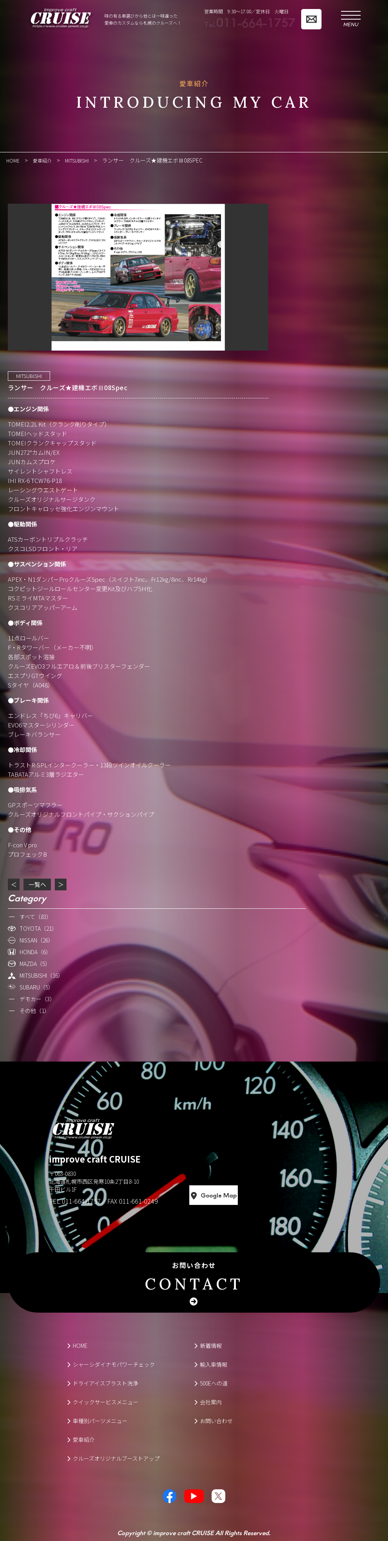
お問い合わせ (194, 1277)
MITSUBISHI (29, 375)
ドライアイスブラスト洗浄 (102, 1383)
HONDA (35, 951)
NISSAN (37, 940)
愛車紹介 (81, 1439)
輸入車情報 (210, 1364)
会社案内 (208, 1401)
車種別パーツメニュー (97, 1420)
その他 (35, 1010)
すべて (36, 916)
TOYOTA (38, 928)
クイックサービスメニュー (102, 1401)
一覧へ (37, 884)
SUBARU (37, 987)
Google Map (248, 1195)
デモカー (37, 998)
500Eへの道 (211, 1383)
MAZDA (35, 963)
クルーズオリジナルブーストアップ (113, 1458)
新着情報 (208, 1345)
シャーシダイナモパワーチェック (111, 1364)
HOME (77, 1345)
